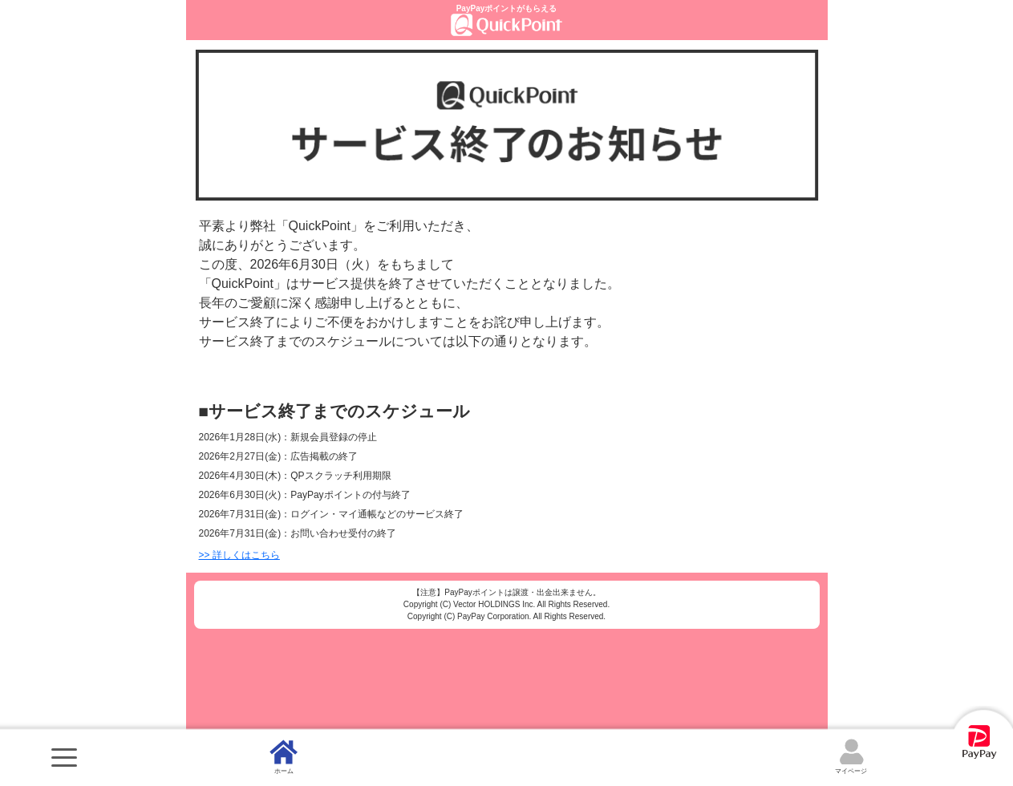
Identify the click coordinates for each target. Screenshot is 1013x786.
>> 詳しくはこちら (239, 555)
